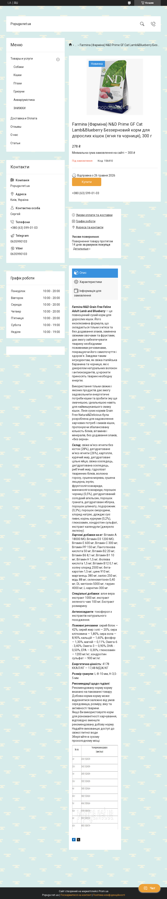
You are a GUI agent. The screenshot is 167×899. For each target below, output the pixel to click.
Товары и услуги (21, 58)
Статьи (15, 143)
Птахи (18, 83)
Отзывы (15, 126)
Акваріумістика (24, 99)
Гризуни (19, 91)
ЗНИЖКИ (19, 108)
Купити (87, 182)
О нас (14, 134)
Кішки (18, 75)
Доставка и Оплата (23, 118)
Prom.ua (103, 891)
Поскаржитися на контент (76, 895)
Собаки (19, 67)
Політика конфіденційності (109, 895)
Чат (149, 888)
